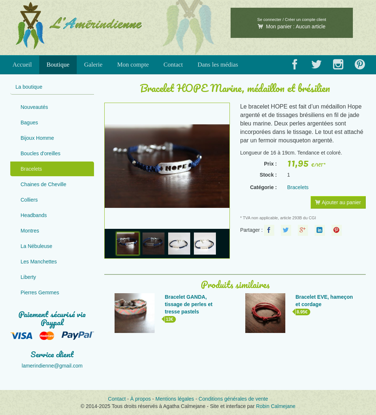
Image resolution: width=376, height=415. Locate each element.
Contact (173, 64)
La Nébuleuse (36, 246)
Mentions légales (174, 399)
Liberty (28, 277)
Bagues (29, 122)
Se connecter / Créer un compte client (291, 19)
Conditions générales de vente (233, 399)
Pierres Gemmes (40, 292)
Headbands (34, 215)
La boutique (28, 87)
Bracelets (31, 169)
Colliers (29, 200)
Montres (30, 231)
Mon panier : (291, 26)
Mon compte (133, 64)
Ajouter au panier (338, 202)
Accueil (22, 64)
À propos (140, 399)
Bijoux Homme (37, 138)
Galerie (93, 64)
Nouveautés (34, 107)
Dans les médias (218, 64)
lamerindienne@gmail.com (52, 366)
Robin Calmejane (275, 406)
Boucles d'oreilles (41, 153)
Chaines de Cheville (43, 184)
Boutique (58, 64)
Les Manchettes (39, 262)
